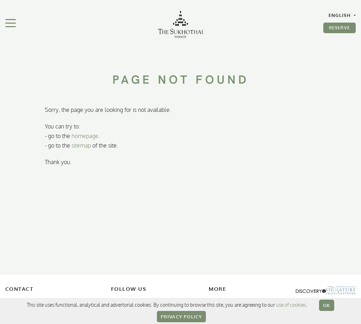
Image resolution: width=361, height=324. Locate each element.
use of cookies (291, 305)
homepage (85, 135)
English (341, 15)
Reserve (339, 27)
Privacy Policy (181, 316)
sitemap (81, 145)
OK (326, 305)
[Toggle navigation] (10, 22)
